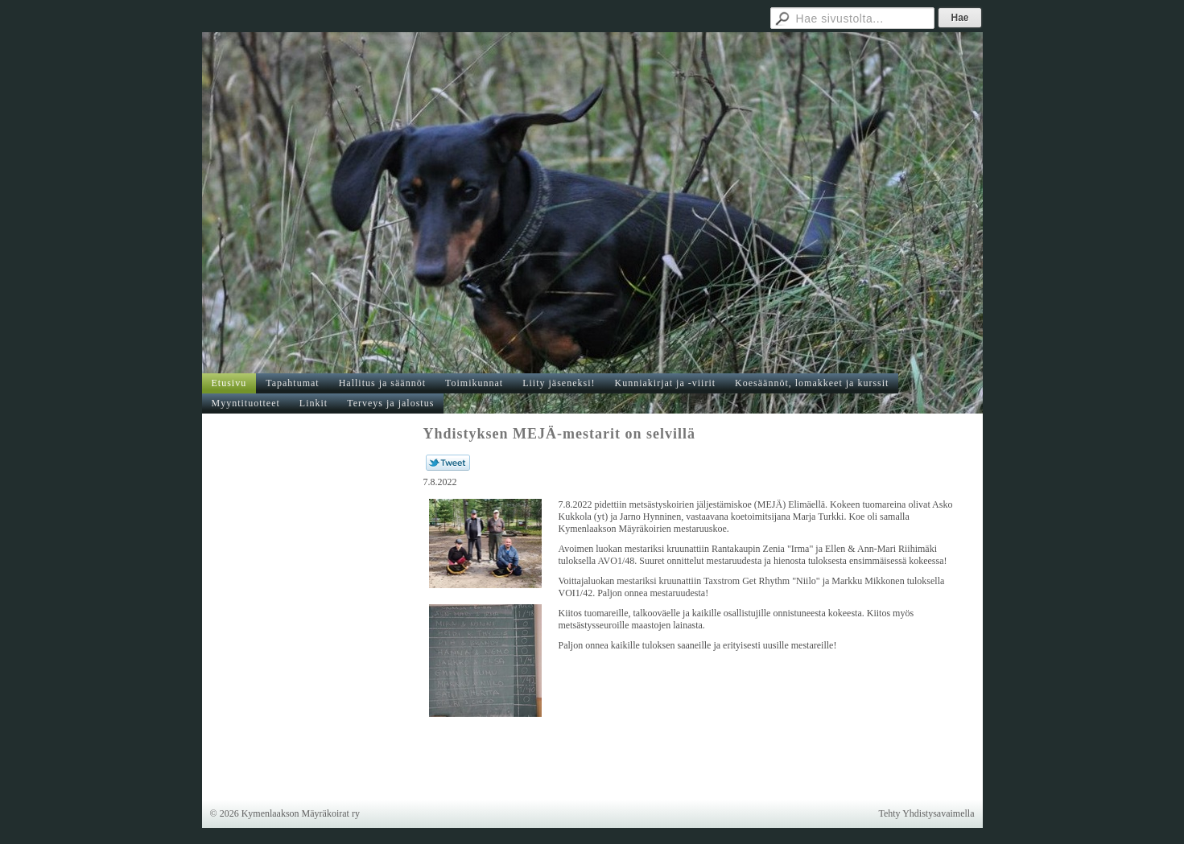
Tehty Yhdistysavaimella (926, 813)
